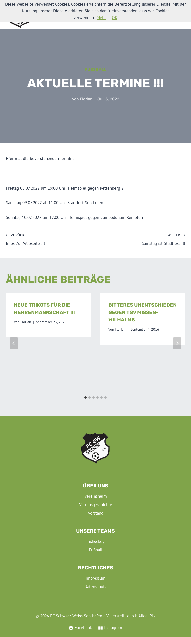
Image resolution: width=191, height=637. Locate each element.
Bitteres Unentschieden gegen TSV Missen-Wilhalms (142, 312)
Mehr (101, 17)
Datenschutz (95, 586)
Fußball (95, 69)
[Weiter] (177, 343)
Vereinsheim (95, 496)
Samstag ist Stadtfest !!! (142, 239)
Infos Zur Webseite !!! (48, 239)
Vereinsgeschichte (95, 504)
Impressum (95, 578)
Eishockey (95, 541)
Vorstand (95, 513)
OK (114, 17)
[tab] (85, 397)
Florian (86, 99)
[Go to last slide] (14, 343)
